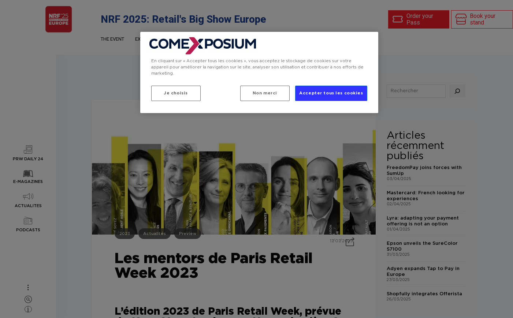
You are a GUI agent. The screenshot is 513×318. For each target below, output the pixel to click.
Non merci (265, 93)
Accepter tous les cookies (331, 93)
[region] (259, 72)
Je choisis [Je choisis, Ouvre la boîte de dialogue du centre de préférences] (176, 93)
